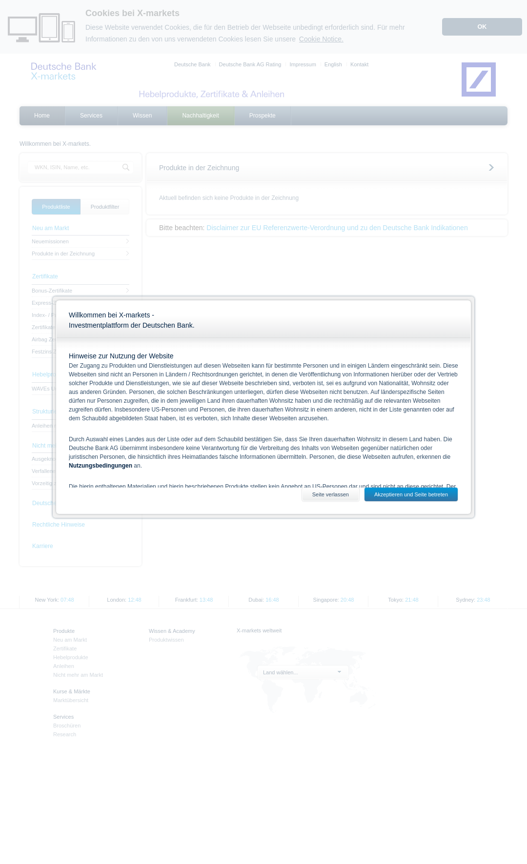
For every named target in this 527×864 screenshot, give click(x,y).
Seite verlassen (330, 494)
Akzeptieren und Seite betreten (411, 494)
